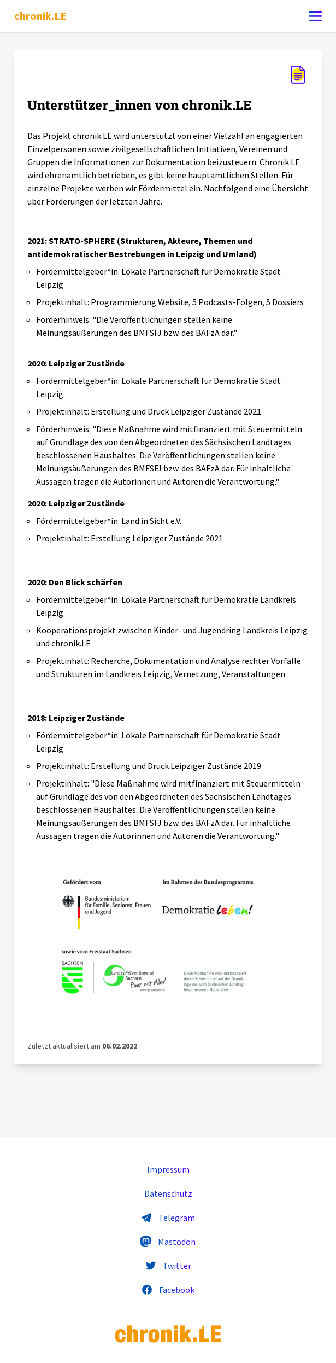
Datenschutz (168, 1193)
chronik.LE (40, 15)
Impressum (168, 1169)
